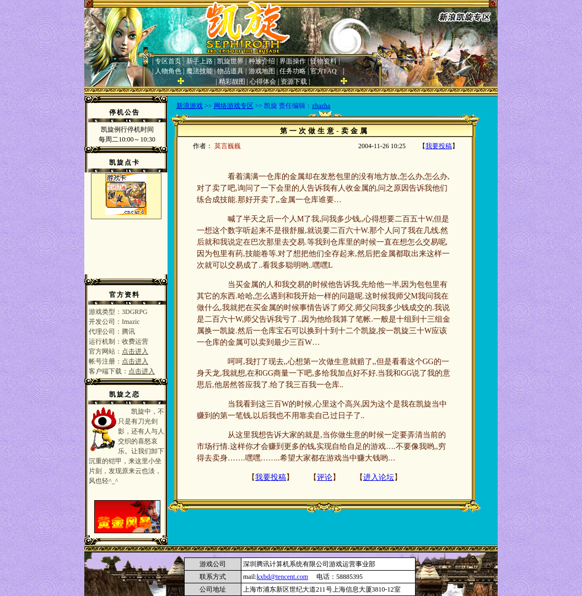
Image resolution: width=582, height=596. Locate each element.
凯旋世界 (230, 61)
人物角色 (168, 71)
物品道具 (230, 71)
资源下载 (294, 81)
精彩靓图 (232, 81)
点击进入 (135, 351)
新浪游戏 (189, 106)
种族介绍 (262, 61)
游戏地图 (262, 71)
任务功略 (292, 71)
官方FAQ (323, 71)
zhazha (321, 106)
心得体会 (263, 81)
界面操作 (292, 61)
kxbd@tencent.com (282, 577)
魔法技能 (199, 71)
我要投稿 (438, 146)
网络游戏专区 (234, 106)
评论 (324, 477)
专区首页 (168, 61)
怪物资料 (323, 61)
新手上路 (199, 61)
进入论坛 (378, 477)
